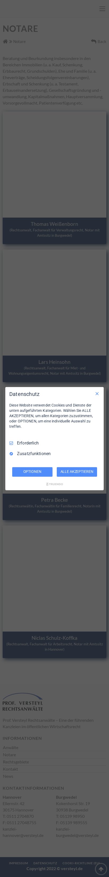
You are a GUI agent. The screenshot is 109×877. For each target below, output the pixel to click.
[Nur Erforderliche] (97, 393)
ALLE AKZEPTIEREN (76, 471)
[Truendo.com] (54, 484)
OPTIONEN (32, 471)
